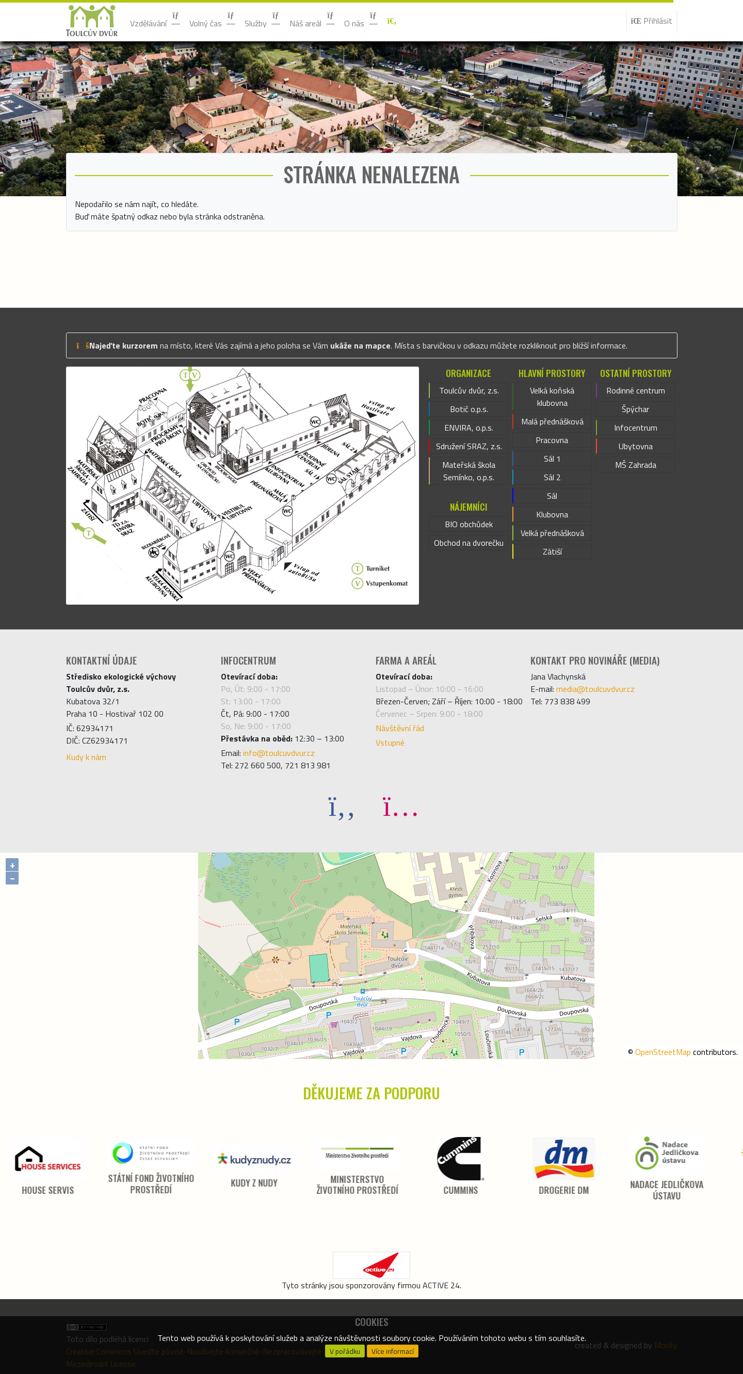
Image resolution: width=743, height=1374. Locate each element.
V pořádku (345, 1351)
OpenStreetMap (663, 1052)
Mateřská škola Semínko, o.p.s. (468, 471)
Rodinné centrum (635, 390)
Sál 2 (552, 477)
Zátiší (552, 551)
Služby (263, 20)
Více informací (393, 1351)
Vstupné (390, 742)
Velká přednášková (552, 533)
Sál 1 (552, 458)
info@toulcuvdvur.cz (279, 753)
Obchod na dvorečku (469, 542)
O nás (361, 20)
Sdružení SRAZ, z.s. (469, 446)
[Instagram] (401, 805)
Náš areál (312, 20)
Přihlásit (651, 20)
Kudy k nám (86, 757)
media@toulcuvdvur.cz (595, 689)
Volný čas (212, 20)
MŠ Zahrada (635, 465)
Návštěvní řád (400, 728)
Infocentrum (635, 427)
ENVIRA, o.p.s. (468, 427)
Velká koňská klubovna (552, 396)
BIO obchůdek (469, 524)
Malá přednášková (552, 421)
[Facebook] (342, 805)
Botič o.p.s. (469, 409)
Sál (552, 495)
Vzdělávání (155, 20)
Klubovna (552, 514)
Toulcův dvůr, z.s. (469, 390)
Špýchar (635, 409)
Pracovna (552, 440)
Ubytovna (636, 446)
